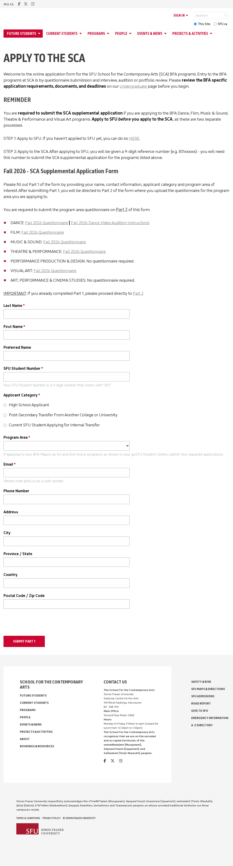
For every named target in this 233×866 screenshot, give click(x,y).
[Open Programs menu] (109, 33)
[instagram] (32, 4)
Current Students (62, 33)
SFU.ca (222, 24)
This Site (204, 24)
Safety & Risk (201, 682)
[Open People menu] (131, 33)
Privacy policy (51, 818)
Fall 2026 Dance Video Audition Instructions (110, 222)
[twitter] (26, 4)
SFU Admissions (202, 696)
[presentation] (39, 623)
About (25, 739)
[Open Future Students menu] (40, 33)
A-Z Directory (202, 725)
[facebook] (19, 4)
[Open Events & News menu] (166, 33)
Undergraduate (133, 86)
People (121, 33)
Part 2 (121, 209)
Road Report (201, 703)
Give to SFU (199, 711)
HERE (134, 138)
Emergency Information (209, 718)
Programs (96, 33)
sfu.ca (9, 4)
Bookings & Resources (37, 746)
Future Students (21, 33)
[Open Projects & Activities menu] (212, 33)
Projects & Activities (190, 33)
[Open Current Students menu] (81, 33)
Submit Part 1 (24, 641)
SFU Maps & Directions (208, 689)
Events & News (149, 33)
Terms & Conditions (28, 818)
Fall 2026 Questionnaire (46, 222)
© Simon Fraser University (79, 818)
